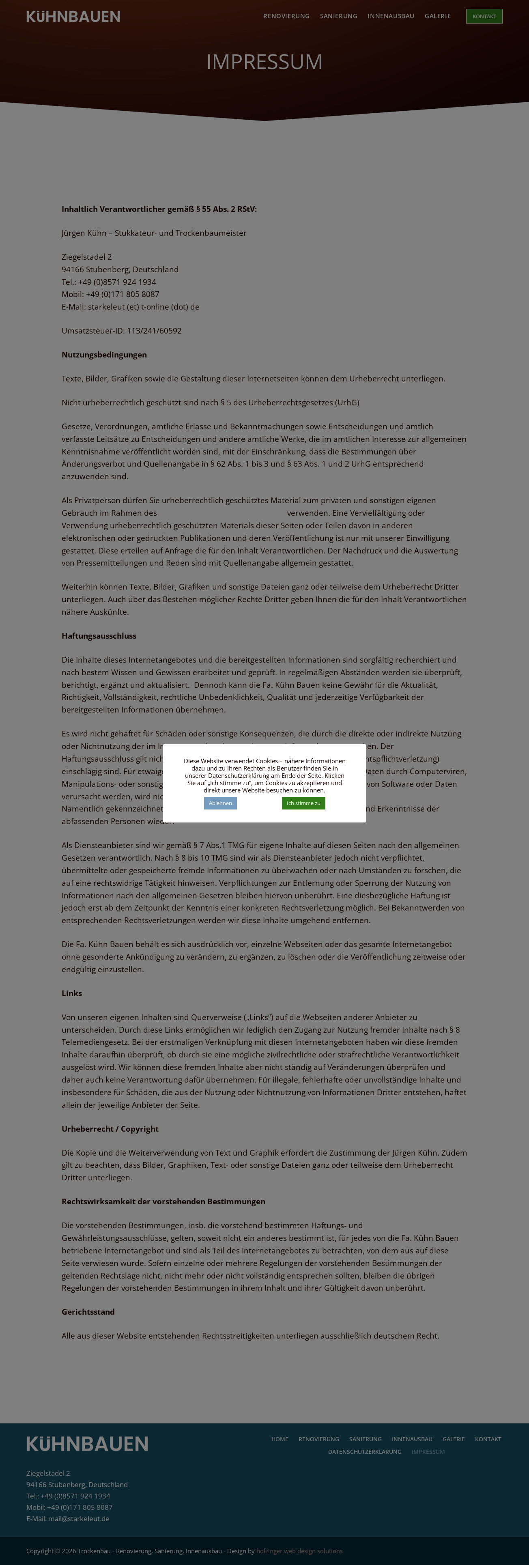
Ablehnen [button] (220, 803)
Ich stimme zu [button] (303, 803)
